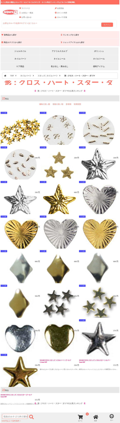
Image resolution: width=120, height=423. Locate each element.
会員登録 (59, 9)
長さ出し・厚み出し (59, 66)
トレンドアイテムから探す (73, 42)
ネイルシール (59, 59)
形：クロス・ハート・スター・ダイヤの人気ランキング (60, 91)
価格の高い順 (58, 104)
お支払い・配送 (26, 14)
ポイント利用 (61, 14)
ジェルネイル (20, 51)
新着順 (68, 104)
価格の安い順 (44, 104)
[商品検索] (15, 416)
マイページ (24, 9)
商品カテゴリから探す (11, 42)
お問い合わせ (25, 18)
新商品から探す (9, 35)
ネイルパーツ (20, 59)
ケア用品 (20, 66)
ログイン (107, 25)
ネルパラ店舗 (61, 18)
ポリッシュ (99, 51)
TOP (12, 76)
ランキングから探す (70, 35)
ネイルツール (99, 59)
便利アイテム (99, 66)
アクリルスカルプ (59, 51)
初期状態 (77, 104)
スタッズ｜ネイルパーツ (48, 76)
